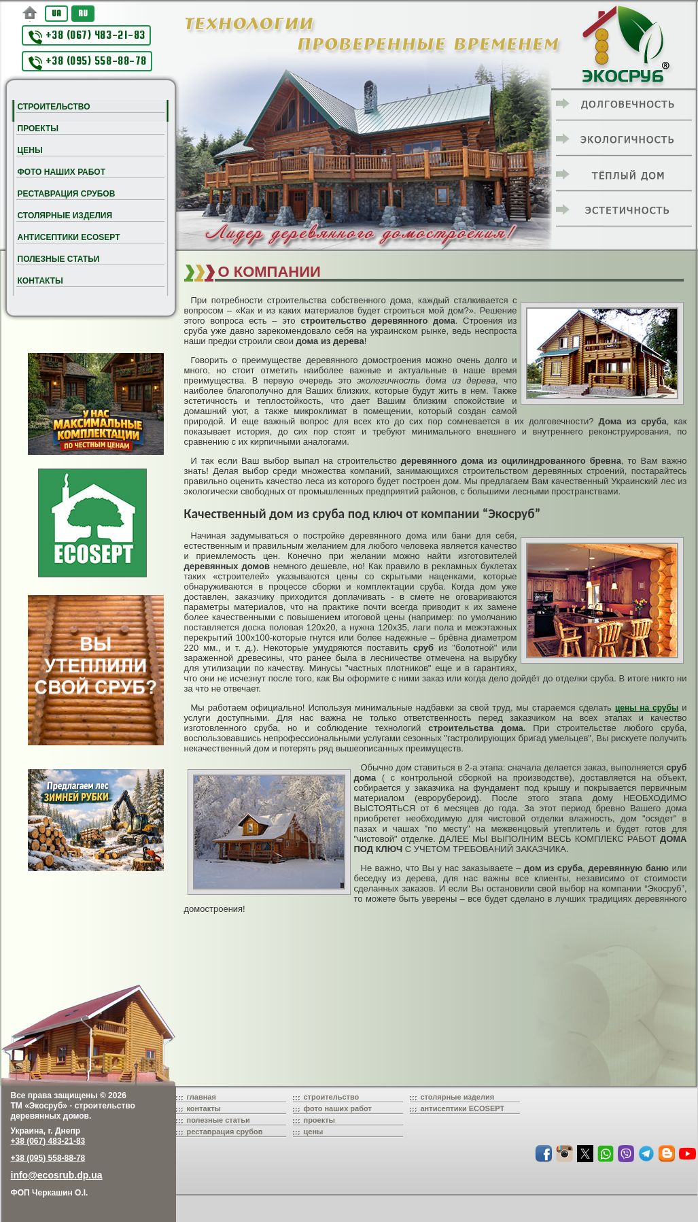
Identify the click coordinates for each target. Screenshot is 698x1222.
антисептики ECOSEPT (463, 1108)
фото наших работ (338, 1108)
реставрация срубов (225, 1131)
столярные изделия (458, 1097)
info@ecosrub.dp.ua (57, 1175)
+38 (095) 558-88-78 (88, 62)
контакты (204, 1108)
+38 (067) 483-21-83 (87, 36)
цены (314, 1131)
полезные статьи (218, 1120)
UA (56, 13)
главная (201, 1097)
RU (83, 13)
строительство (332, 1097)
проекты (320, 1120)
